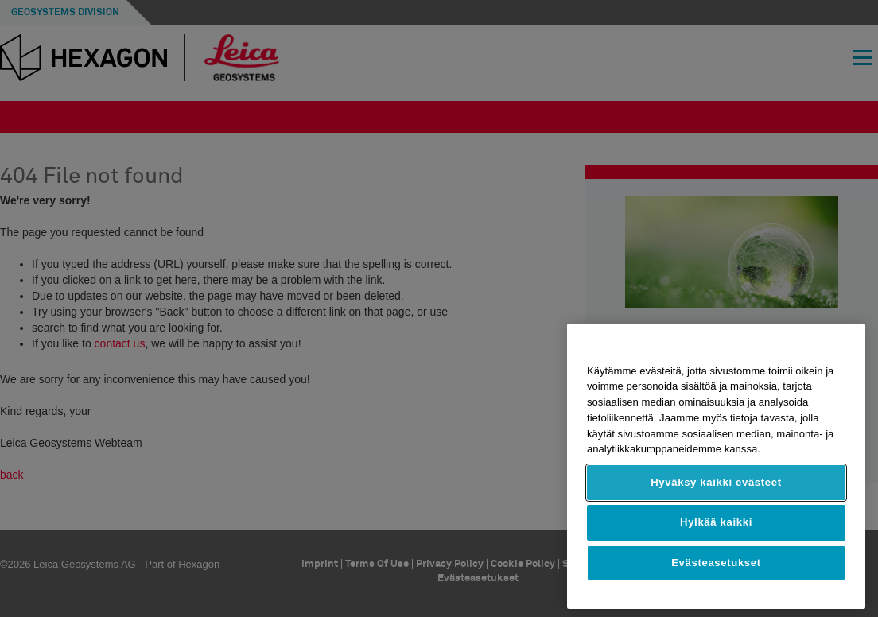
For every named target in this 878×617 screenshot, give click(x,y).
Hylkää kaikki (716, 522)
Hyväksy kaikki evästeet (716, 482)
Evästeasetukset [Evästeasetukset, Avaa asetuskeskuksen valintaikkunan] (716, 562)
